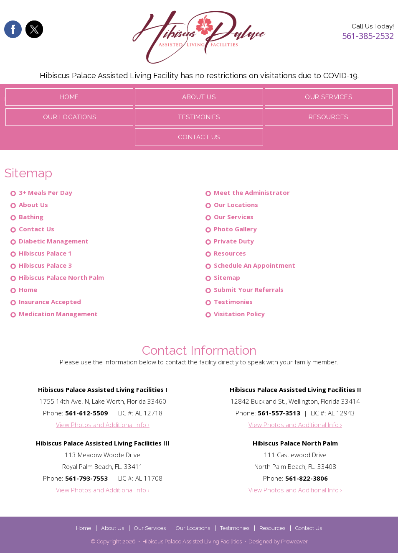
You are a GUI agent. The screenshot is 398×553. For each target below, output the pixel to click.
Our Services (328, 97)
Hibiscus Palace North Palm (61, 277)
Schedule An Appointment (254, 265)
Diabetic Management (54, 241)
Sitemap (227, 277)
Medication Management (58, 314)
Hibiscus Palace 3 (45, 265)
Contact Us (199, 137)
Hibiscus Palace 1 (45, 253)
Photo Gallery (235, 229)
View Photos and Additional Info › (103, 424)
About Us (198, 97)
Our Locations (69, 117)
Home (69, 97)
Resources (328, 117)
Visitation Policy (239, 314)
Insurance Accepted (50, 301)
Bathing (31, 216)
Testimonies (199, 117)
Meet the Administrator (252, 192)
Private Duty (234, 241)
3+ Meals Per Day (45, 192)
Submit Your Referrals (249, 289)
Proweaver (294, 541)
